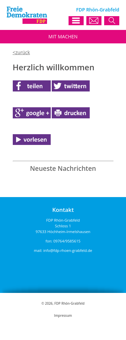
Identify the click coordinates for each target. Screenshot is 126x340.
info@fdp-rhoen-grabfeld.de (67, 250)
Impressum (63, 315)
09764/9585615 (67, 240)
